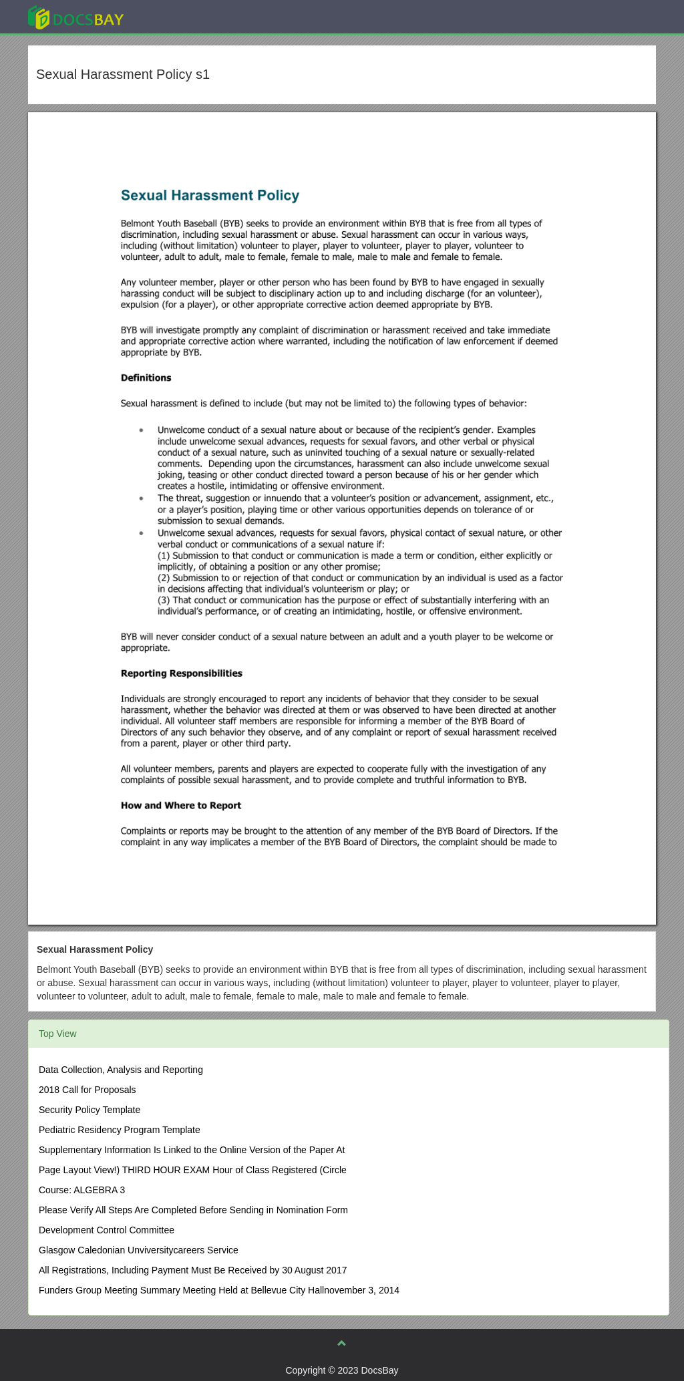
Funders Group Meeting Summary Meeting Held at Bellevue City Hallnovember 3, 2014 (219, 1290)
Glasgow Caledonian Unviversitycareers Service (138, 1250)
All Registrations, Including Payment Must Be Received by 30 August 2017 (193, 1270)
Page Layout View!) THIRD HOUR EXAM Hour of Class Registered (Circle (193, 1170)
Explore (176, 16)
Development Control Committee (106, 1230)
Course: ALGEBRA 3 (82, 1190)
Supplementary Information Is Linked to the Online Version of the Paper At (192, 1149)
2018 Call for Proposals (87, 1089)
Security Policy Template (89, 1109)
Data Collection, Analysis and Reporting (121, 1069)
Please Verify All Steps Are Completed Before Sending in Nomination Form (193, 1210)
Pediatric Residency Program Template (119, 1129)
